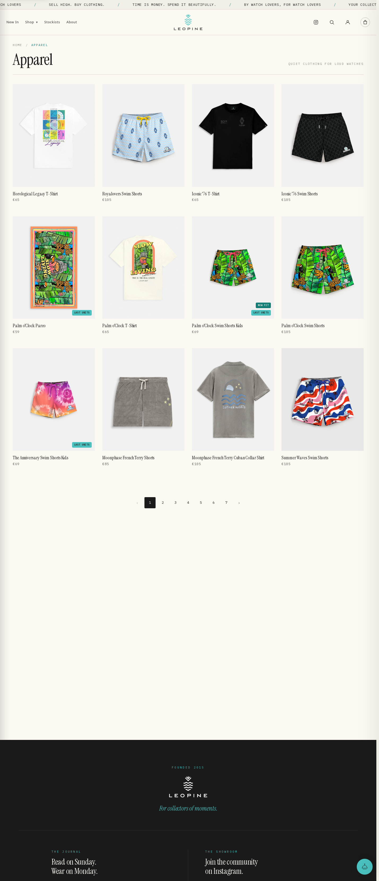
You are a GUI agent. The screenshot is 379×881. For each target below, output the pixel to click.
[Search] (332, 22)
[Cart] (365, 22)
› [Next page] (239, 503)
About (72, 22)
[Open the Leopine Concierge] (365, 867)
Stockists (52, 22)
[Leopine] (188, 22)
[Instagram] (316, 22)
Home (17, 45)
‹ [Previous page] (137, 503)
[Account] (347, 22)
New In (12, 22)
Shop (31, 22)
